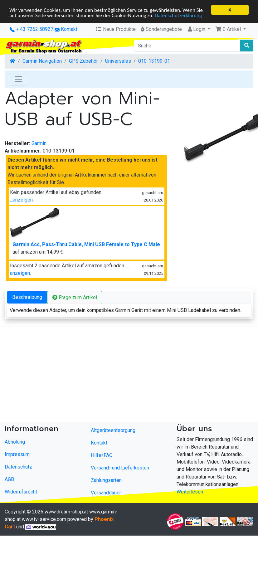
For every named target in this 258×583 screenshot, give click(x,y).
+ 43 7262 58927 (31, 29)
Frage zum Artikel (74, 297)
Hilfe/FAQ (102, 455)
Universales (118, 61)
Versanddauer (106, 493)
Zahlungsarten (106, 480)
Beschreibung (27, 297)
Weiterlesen (190, 492)
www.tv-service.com (44, 519)
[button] (230, 29)
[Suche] (187, 45)
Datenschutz (18, 467)
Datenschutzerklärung (178, 15)
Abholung (15, 442)
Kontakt (69, 29)
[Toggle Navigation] (18, 79)
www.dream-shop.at (66, 512)
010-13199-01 (154, 61)
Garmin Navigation (42, 61)
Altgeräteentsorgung (113, 430)
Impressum (17, 454)
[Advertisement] (120, 375)
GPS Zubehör (83, 61)
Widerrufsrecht (21, 492)
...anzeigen (21, 200)
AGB (9, 479)
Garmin (39, 143)
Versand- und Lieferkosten (120, 468)
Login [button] (197, 29)
